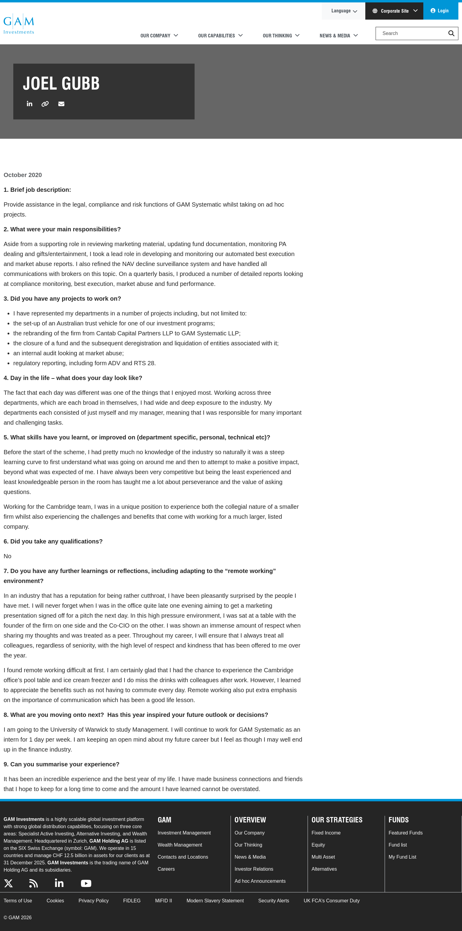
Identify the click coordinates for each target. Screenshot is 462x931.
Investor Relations (253, 869)
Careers (166, 869)
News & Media (250, 857)
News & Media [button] (335, 36)
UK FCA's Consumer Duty (332, 900)
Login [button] (443, 11)
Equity (318, 844)
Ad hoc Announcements (260, 881)
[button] (451, 33)
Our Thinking (248, 844)
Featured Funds (406, 832)
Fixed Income (326, 832)
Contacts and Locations (183, 857)
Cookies (55, 900)
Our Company (249, 832)
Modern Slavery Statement (215, 900)
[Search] (417, 33)
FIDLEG (132, 900)
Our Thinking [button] (277, 36)
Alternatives (324, 869)
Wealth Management (180, 844)
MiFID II (163, 900)
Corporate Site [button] (391, 11)
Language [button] (341, 11)
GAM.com (19, 23)
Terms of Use (18, 900)
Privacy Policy (94, 900)
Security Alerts (273, 900)
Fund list (398, 844)
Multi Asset (323, 857)
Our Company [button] (155, 36)
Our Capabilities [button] (216, 36)
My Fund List (402, 857)
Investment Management (184, 832)
